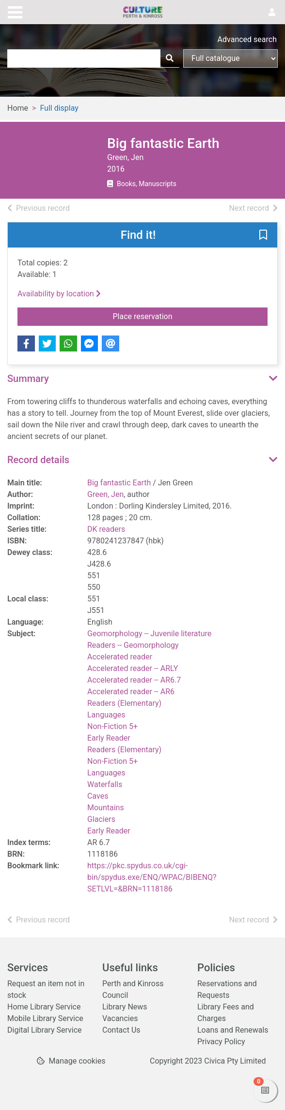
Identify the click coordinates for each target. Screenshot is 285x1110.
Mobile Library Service (45, 1018)
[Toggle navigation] (15, 11)
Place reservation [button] (180, 315)
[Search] (169, 58)
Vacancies (120, 1018)
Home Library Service (43, 1006)
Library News (124, 1006)
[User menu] (272, 12)
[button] (263, 235)
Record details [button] (38, 460)
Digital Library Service (44, 1030)
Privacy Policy (221, 1041)
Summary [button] (28, 378)
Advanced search (247, 39)
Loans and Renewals (233, 1030)
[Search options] (230, 58)
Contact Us (121, 1030)
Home (17, 108)
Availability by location (59, 293)
